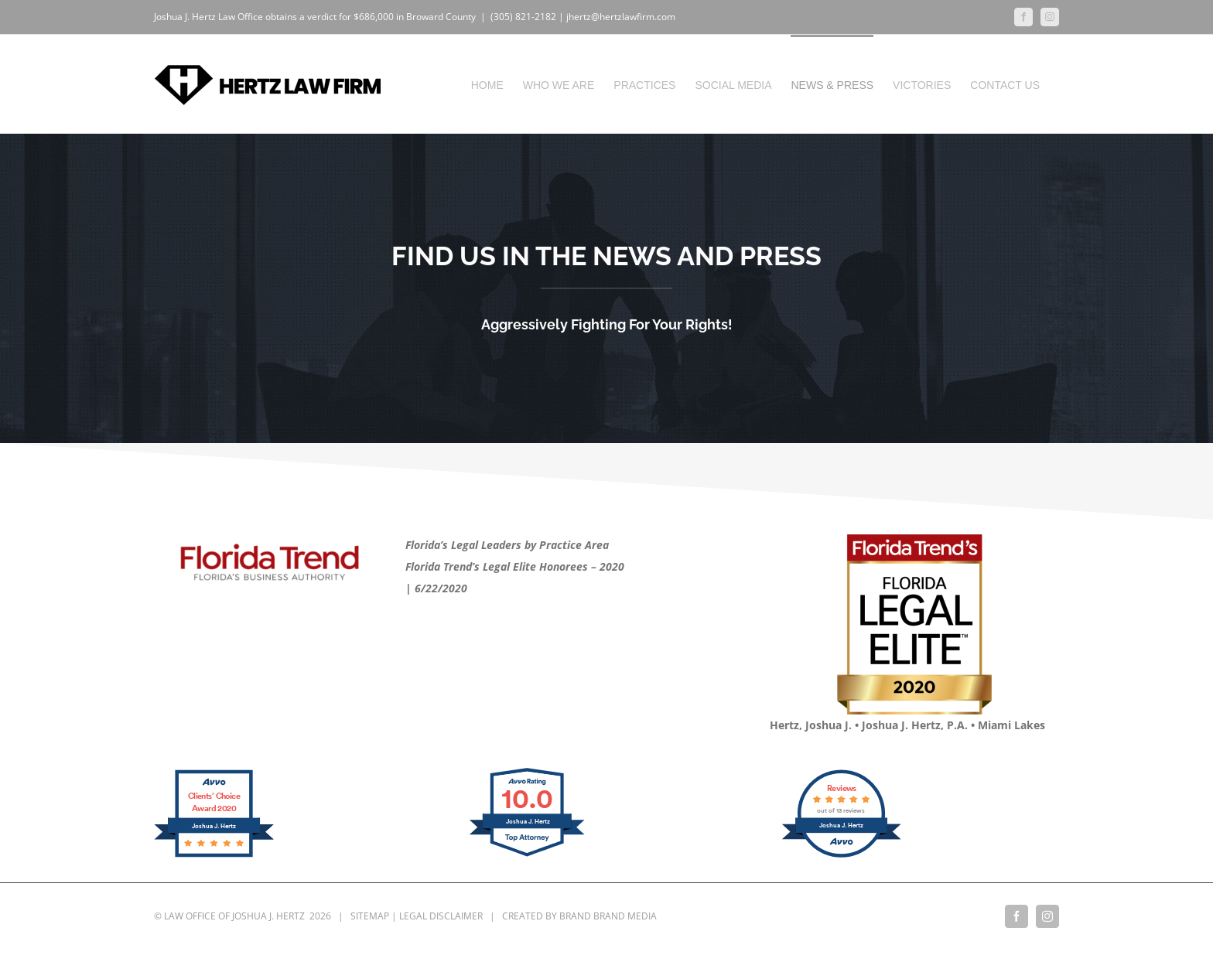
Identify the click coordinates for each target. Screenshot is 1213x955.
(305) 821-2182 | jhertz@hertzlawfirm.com (582, 16)
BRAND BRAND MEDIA (608, 916)
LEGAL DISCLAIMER (441, 916)
